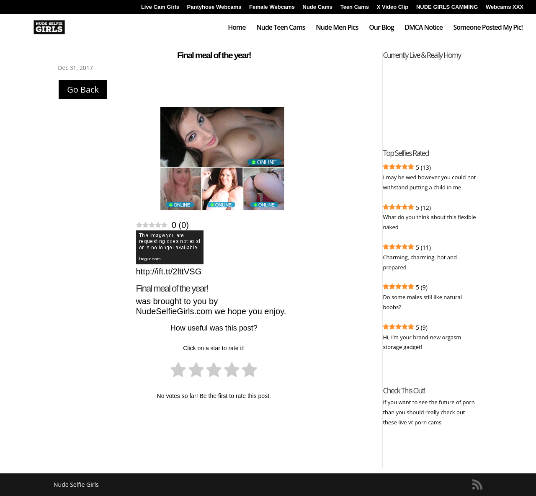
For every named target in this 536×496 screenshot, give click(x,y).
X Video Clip (393, 7)
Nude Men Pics (337, 28)
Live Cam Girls (160, 7)
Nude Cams (318, 7)
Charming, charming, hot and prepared (420, 262)
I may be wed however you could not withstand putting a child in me (429, 182)
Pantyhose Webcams (214, 7)
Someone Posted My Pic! (488, 28)
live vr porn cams (420, 422)
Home (236, 28)
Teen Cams (354, 7)
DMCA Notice (424, 28)
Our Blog (381, 28)
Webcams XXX (504, 7)
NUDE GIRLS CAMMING (447, 7)
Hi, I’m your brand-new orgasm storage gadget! (422, 342)
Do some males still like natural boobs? (422, 302)
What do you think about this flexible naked (429, 222)
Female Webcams (272, 7)
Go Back (83, 89)
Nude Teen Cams (280, 28)
